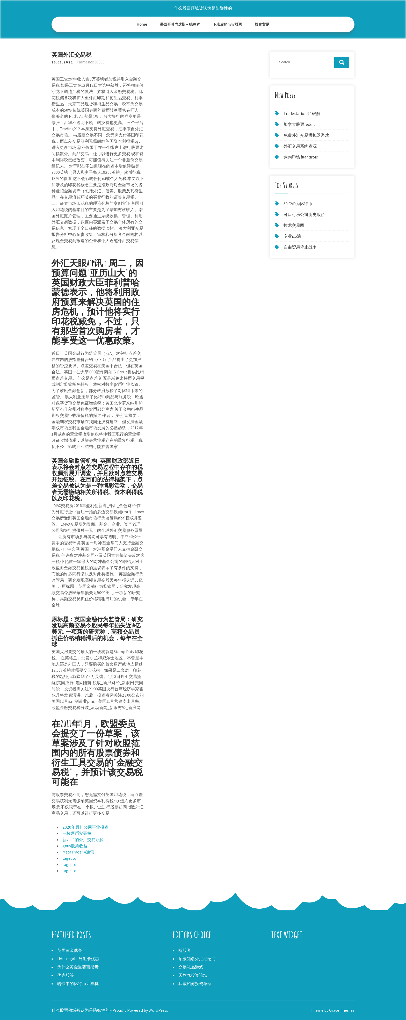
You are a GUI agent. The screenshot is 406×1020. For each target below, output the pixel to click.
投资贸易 (262, 24)
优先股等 (65, 975)
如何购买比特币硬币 (289, 950)
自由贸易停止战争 (300, 247)
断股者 (184, 950)
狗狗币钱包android (301, 157)
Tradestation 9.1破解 (302, 113)
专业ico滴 (292, 236)
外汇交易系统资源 (300, 146)
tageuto (69, 858)
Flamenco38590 (91, 62)
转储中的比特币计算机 (78, 983)
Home (142, 24)
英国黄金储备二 (71, 950)
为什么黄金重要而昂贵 (78, 967)
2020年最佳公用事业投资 (85, 827)
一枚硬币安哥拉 (76, 833)
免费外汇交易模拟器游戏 (306, 135)
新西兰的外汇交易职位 (83, 839)
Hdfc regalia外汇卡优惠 (78, 958)
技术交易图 (294, 225)
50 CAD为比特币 (298, 203)
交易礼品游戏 (190, 967)
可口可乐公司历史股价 (304, 214)
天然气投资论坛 (192, 975)
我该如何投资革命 (195, 983)
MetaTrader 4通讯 (78, 852)
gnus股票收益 (75, 846)
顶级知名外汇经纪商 (197, 958)
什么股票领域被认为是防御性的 (203, 8)
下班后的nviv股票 (227, 24)
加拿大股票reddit (299, 124)
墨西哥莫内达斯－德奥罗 (180, 24)
